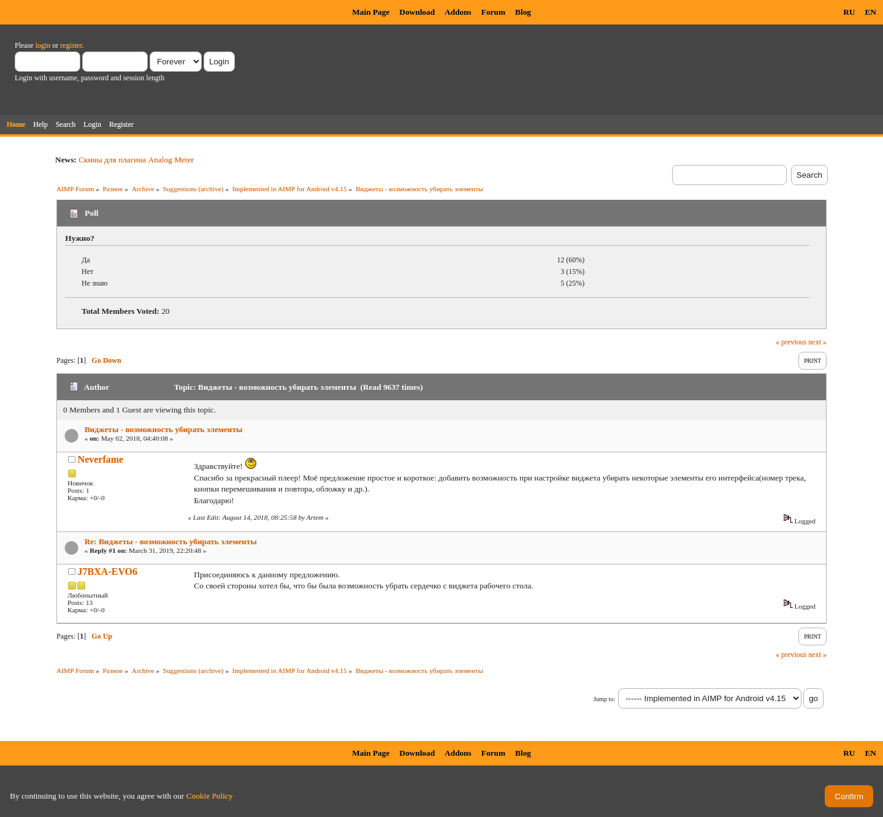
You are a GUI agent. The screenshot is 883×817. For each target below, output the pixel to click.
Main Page (370, 12)
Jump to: (604, 699)
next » (817, 342)
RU (849, 12)
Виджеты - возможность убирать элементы (164, 429)
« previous (791, 342)
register (71, 45)
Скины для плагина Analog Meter (136, 159)
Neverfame (101, 459)
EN (870, 12)
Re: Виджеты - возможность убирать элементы (171, 541)
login (43, 45)
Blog (523, 12)
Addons (458, 12)
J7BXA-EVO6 (107, 571)
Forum (493, 12)
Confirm (849, 796)
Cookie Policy (209, 795)
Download (417, 12)
